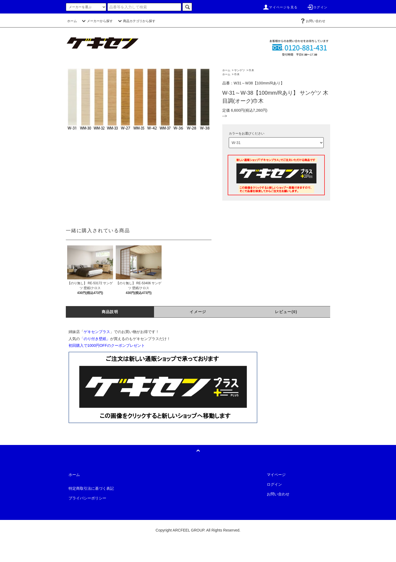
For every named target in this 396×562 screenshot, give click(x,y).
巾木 (251, 70)
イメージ (198, 312)
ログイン (317, 7)
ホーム (72, 21)
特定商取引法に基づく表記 (91, 488)
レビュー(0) (286, 312)
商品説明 (110, 312)
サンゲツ (239, 70)
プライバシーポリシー (87, 498)
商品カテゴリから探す (136, 21)
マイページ (276, 474)
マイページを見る (280, 7)
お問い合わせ (312, 21)
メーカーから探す (96, 21)
